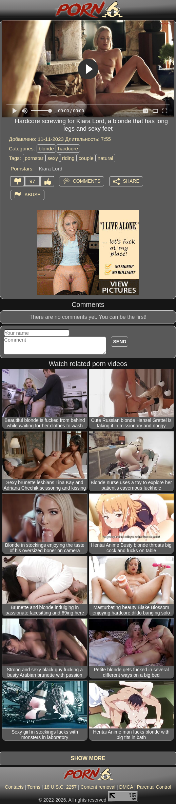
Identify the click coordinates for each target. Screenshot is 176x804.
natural (105, 158)
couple (86, 158)
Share (131, 181)
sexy (52, 158)
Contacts (14, 787)
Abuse (32, 194)
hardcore (68, 148)
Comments (87, 181)
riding (68, 158)
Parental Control (154, 787)
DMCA (126, 787)
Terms (33, 787)
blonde (46, 148)
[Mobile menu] (6, 9)
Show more (88, 758)
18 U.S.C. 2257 (60, 787)
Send (119, 341)
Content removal (97, 787)
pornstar (34, 158)
